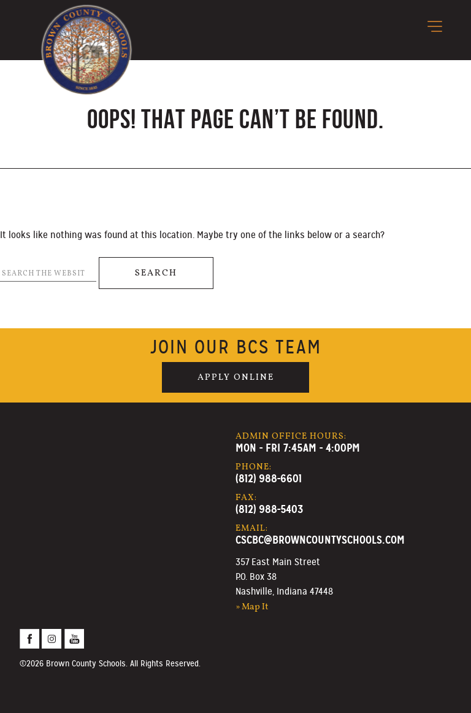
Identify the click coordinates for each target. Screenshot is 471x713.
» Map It (252, 607)
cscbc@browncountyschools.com (320, 540)
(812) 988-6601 (269, 478)
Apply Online (235, 377)
